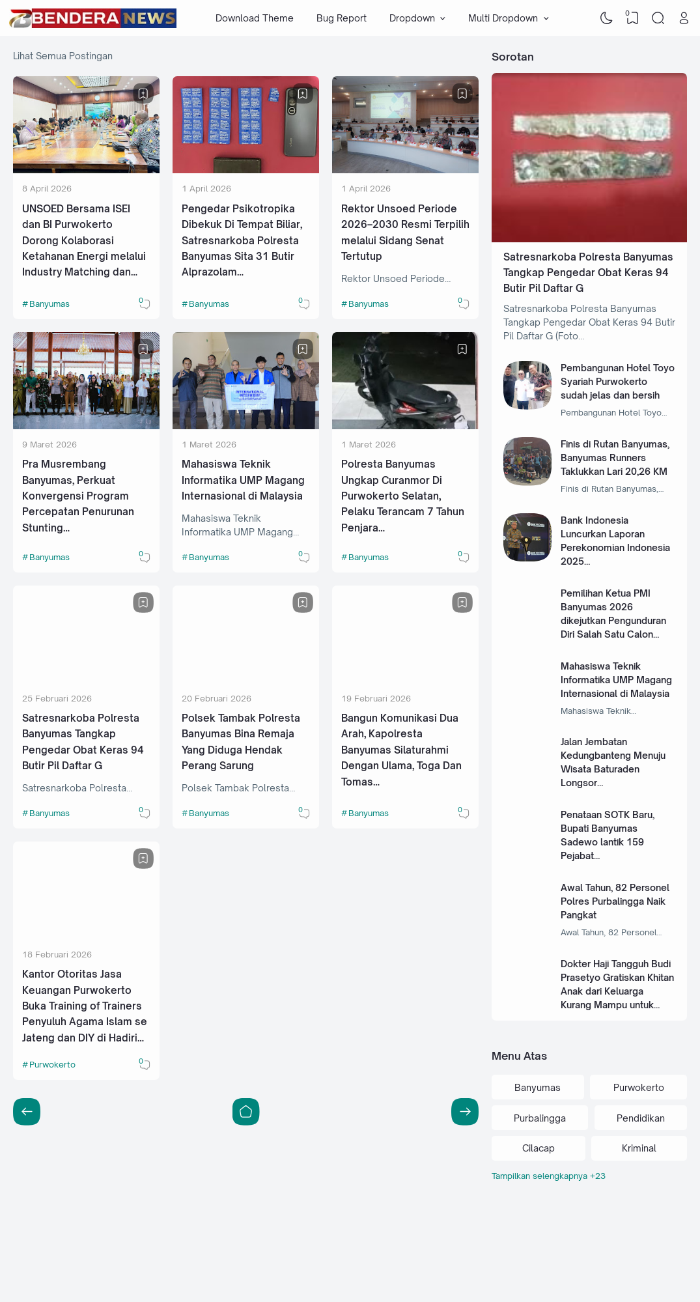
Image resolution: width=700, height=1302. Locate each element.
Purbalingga (540, 1118)
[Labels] (589, 1176)
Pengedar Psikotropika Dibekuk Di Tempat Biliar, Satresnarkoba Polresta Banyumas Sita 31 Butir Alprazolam (242, 241)
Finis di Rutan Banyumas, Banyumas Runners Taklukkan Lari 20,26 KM (615, 457)
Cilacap (538, 1147)
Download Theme (255, 17)
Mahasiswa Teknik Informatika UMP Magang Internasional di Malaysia (243, 480)
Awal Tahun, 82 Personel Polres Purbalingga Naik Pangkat (615, 901)
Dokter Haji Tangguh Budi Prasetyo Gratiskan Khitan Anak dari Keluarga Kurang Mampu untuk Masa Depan (617, 991)
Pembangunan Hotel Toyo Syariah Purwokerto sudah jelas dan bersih (618, 381)
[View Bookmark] (632, 18)
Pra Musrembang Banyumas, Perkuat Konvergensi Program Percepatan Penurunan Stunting (78, 496)
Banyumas (49, 303)
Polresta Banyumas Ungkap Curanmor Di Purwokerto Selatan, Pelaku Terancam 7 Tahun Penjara (402, 496)
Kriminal (639, 1147)
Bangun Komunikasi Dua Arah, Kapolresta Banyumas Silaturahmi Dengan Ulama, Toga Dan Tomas (401, 750)
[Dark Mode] (607, 18)
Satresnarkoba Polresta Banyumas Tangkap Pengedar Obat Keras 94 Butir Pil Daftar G (588, 273)
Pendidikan (641, 1118)
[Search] (658, 18)
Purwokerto (52, 1064)
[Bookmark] (143, 93)
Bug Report (341, 17)
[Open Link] (684, 18)
